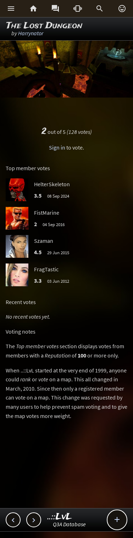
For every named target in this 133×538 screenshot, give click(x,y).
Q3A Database (69, 524)
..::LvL (60, 517)
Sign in (57, 147)
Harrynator (30, 33)
